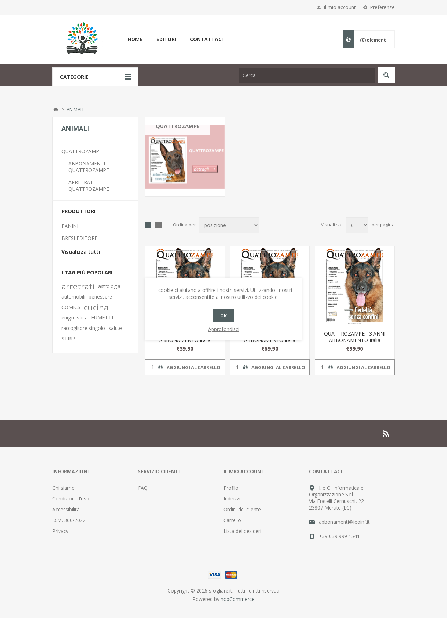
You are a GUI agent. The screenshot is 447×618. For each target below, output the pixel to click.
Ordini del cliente (242, 509)
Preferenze (382, 7)
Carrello (232, 520)
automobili (73, 296)
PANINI (69, 226)
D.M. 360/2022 (69, 520)
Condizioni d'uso (70, 498)
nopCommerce (238, 599)
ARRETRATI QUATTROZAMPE (88, 185)
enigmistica (74, 317)
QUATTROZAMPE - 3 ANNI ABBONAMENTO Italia (355, 337)
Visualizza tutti (80, 251)
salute (115, 328)
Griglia (148, 225)
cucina (96, 307)
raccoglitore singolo (83, 328)
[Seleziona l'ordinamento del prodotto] (229, 225)
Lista (158, 225)
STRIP (68, 338)
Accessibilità (66, 509)
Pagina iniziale (55, 109)
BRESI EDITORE (79, 238)
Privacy (60, 531)
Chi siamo (63, 487)
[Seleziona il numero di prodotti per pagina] (357, 225)
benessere (100, 296)
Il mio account (340, 7)
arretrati (78, 286)
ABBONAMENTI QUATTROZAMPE (88, 166)
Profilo (231, 487)
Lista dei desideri (242, 531)
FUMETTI (102, 317)
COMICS (70, 307)
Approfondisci (223, 329)
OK (223, 316)
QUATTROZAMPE (81, 151)
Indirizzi (232, 498)
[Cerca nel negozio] (307, 75)
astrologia (109, 286)
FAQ (143, 487)
